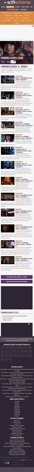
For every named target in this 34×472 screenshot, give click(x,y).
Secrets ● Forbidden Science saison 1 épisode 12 (23, 244)
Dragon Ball (17, 412)
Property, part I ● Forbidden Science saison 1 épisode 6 (23, 150)
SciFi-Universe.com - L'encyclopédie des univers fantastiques (17, 2)
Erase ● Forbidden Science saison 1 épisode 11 (23, 228)
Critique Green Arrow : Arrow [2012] (17, 453)
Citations (16, 20)
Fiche (8, 61)
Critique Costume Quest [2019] (17, 440)
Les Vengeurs (17, 411)
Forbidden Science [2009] (12, 57)
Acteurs (18, 18)
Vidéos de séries (18, 15)
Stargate (17, 416)
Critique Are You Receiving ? (17, 449)
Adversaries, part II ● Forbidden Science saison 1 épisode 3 (23, 111)
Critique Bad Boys (17, 448)
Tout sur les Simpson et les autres (17, 382)
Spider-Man (17, 406)
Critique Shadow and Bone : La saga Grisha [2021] (17, 443)
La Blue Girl (17, 424)
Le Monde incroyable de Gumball (17, 428)
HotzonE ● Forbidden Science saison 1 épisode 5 (23, 137)
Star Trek (17, 403)
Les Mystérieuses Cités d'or (17, 433)
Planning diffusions (27, 13)
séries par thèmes (10, 18)
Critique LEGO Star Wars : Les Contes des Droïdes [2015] (17, 446)
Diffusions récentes (7, 319)
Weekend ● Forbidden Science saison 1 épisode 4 (23, 125)
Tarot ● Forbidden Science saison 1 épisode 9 (23, 196)
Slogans (29, 20)
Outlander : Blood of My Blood (17, 425)
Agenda (17, 23)
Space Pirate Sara (17, 432)
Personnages (25, 18)
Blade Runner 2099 (17, 427)
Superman (17, 409)
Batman (17, 404)
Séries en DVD (8, 15)
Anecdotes (22, 20)
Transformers (17, 408)
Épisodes (13, 61)
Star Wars (17, 401)
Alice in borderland (17, 435)
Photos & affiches (7, 20)
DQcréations (23, 459)
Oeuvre (3, 61)
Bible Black (17, 420)
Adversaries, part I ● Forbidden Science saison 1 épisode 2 (23, 95)
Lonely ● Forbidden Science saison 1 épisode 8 (23, 180)
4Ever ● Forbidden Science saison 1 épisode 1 (23, 79)
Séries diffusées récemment (16, 281)
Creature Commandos (17, 430)
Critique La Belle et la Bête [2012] (17, 451)
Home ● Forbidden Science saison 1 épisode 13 (23, 259)
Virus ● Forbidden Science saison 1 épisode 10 (23, 212)
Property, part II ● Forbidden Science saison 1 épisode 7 (23, 165)
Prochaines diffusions (8, 317)
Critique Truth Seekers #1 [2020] (17, 454)
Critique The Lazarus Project (17, 444)
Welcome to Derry (17, 422)
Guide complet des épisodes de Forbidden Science (15, 316)
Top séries (26, 15)
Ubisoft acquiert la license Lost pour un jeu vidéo (17, 396)
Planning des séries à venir (16, 277)
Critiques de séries (6, 13)
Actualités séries (17, 13)
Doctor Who (17, 414)
